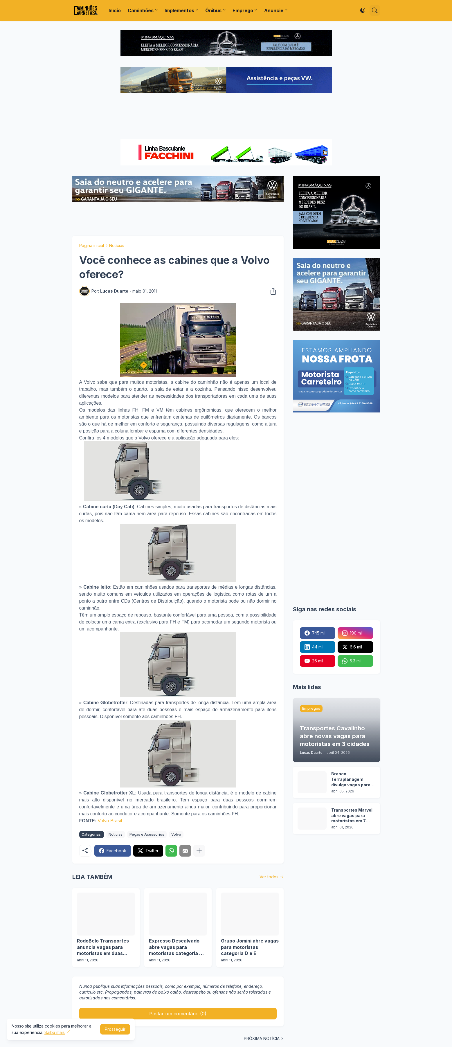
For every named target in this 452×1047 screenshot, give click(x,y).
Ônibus (213, 10)
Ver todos (269, 876)
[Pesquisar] (375, 10)
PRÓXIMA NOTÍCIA (262, 1038)
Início (115, 10)
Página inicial (91, 245)
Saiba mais (54, 1032)
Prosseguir (115, 1029)
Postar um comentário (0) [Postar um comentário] (177, 1014)
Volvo (176, 834)
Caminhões (141, 10)
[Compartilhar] (271, 291)
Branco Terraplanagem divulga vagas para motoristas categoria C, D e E (350, 779)
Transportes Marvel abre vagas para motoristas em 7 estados (351, 816)
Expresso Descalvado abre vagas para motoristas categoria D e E (178, 947)
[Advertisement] (226, 117)
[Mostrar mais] (199, 851)
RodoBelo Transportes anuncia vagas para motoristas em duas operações (103, 947)
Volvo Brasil (110, 820)
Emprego (243, 10)
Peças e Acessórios (146, 834)
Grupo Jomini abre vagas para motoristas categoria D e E (250, 947)
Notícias (116, 245)
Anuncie (273, 10)
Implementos (179, 10)
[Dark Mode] (362, 10)
